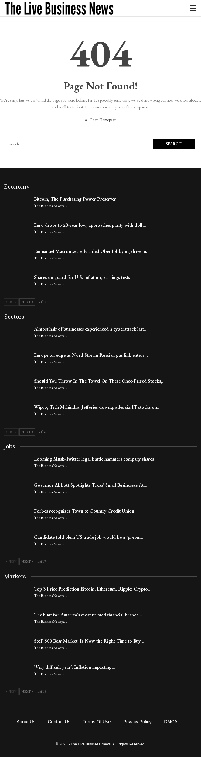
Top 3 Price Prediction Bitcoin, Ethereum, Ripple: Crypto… (93, 589)
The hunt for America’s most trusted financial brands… (88, 615)
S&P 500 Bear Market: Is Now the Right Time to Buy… (89, 641)
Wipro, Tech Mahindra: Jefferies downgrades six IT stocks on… (97, 407)
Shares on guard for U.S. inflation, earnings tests (82, 277)
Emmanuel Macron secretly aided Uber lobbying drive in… (92, 251)
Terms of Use (97, 721)
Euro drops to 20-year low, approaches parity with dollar (90, 225)
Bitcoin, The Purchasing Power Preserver (75, 199)
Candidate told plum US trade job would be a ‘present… (90, 537)
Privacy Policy (137, 721)
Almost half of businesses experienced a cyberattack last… (91, 329)
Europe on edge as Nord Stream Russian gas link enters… (91, 355)
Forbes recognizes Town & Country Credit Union (84, 511)
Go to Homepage (100, 119)
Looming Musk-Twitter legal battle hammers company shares (94, 459)
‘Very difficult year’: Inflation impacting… (74, 667)
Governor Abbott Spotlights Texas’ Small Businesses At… (90, 485)
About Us (26, 721)
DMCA (170, 721)
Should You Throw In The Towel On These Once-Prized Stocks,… (100, 381)
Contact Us (59, 721)
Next (27, 302)
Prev (11, 302)
